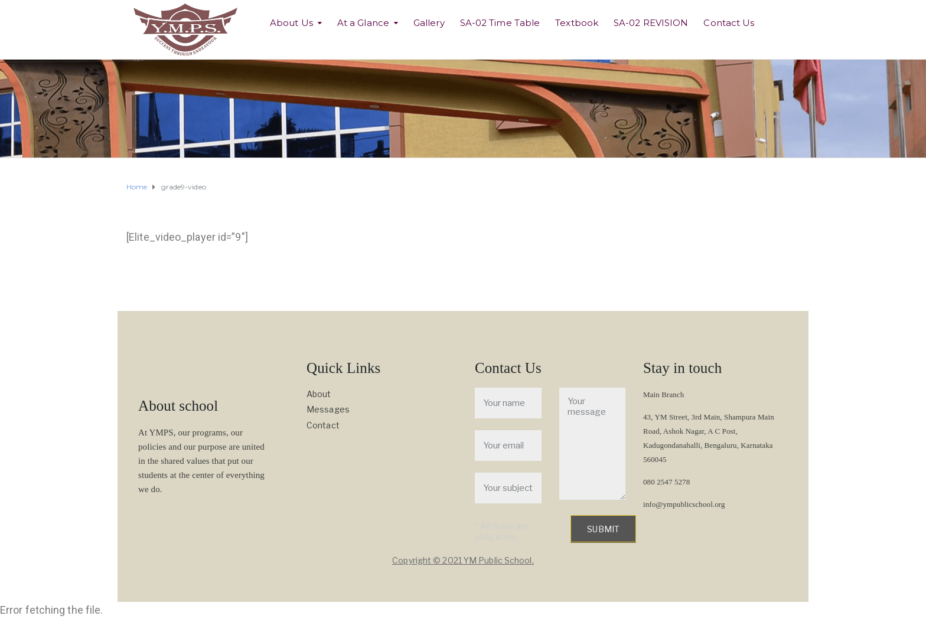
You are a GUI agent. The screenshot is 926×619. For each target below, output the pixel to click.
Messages (328, 409)
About (319, 394)
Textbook (576, 22)
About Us (291, 22)
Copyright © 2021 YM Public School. (462, 560)
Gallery (429, 22)
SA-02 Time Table (500, 22)
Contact (323, 425)
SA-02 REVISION (651, 22)
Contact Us (728, 22)
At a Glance (363, 22)
